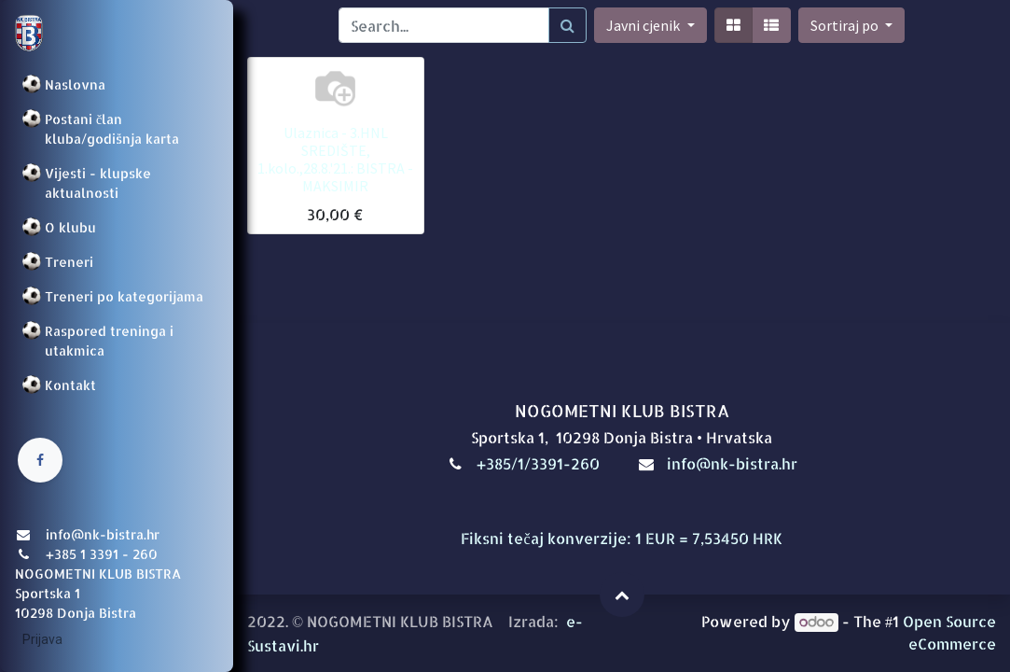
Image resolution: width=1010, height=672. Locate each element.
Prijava (42, 639)
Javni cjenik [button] (644, 25)
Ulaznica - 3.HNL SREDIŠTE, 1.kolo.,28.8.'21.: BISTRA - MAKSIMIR (335, 159)
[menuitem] (116, 84)
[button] (851, 25)
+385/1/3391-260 (540, 463)
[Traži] (567, 25)
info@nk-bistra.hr (732, 463)
